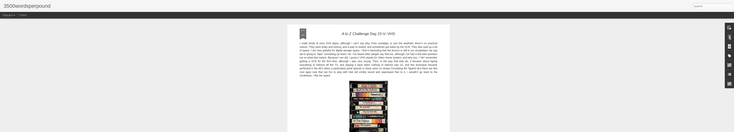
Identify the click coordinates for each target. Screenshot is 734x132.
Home (23, 15)
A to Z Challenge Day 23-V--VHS (368, 34)
